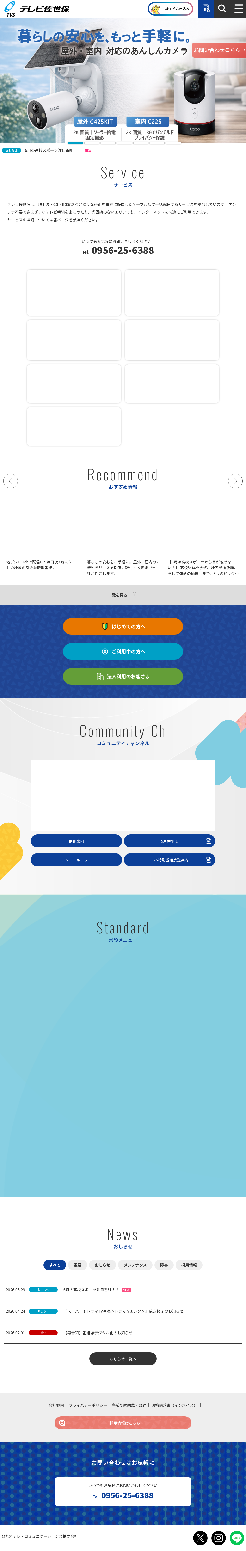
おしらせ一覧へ (123, 1359)
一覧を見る (117, 595)
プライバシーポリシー (88, 1405)
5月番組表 (186, 841)
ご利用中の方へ (123, 651)
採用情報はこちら (99, 1423)
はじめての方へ (123, 626)
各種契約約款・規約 (129, 1405)
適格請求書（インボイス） (174, 1405)
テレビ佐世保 (38, 9)
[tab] (75, 143)
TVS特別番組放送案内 (181, 859)
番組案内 (76, 841)
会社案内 (56, 1405)
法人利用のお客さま (123, 676)
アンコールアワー (76, 860)
